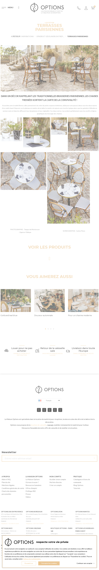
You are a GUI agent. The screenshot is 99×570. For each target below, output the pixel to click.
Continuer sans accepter (85, 563)
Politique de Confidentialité (31, 559)
